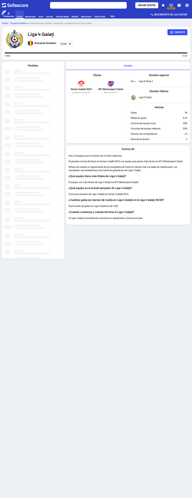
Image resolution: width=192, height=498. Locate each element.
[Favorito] (177, 32)
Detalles (128, 65)
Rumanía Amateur (18, 23)
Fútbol (5, 23)
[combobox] (66, 44)
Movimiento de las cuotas (168, 15)
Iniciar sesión (146, 5)
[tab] (128, 66)
